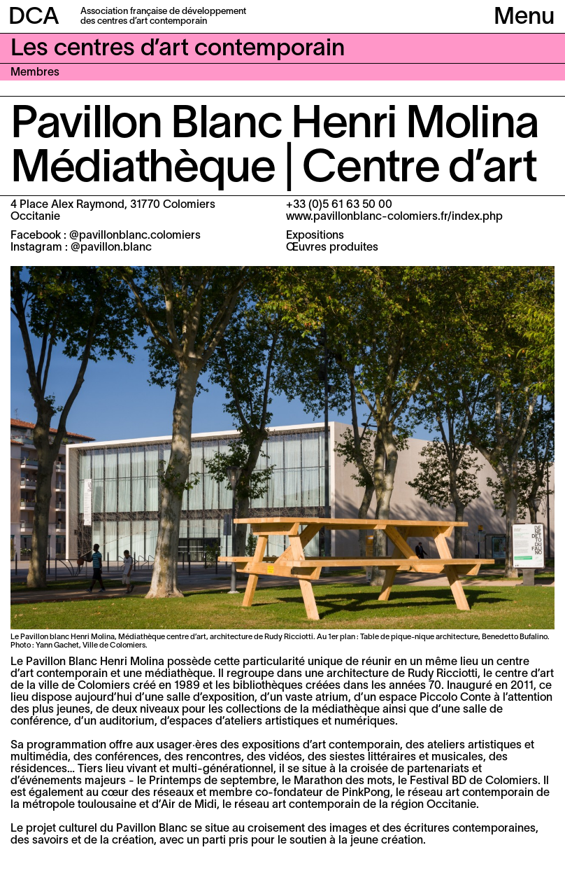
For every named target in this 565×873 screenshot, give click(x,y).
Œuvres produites (332, 248)
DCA (33, 18)
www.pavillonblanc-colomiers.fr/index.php (394, 217)
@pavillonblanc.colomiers (135, 236)
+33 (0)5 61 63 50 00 (339, 205)
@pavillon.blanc (111, 248)
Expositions (315, 236)
